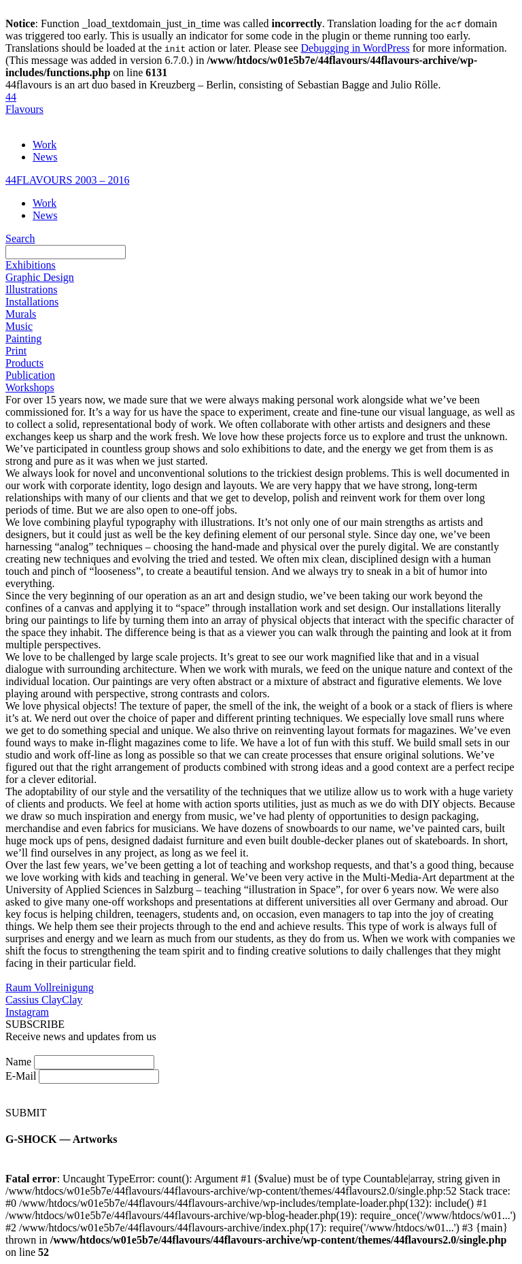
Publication (30, 375)
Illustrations (31, 289)
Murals (20, 314)
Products (24, 363)
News (45, 157)
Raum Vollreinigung (49, 987)
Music (19, 326)
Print (16, 350)
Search (20, 238)
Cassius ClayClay (43, 999)
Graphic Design (39, 277)
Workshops (29, 387)
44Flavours (24, 103)
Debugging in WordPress (355, 48)
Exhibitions (30, 265)
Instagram (27, 1012)
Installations (31, 301)
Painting (23, 338)
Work (44, 144)
